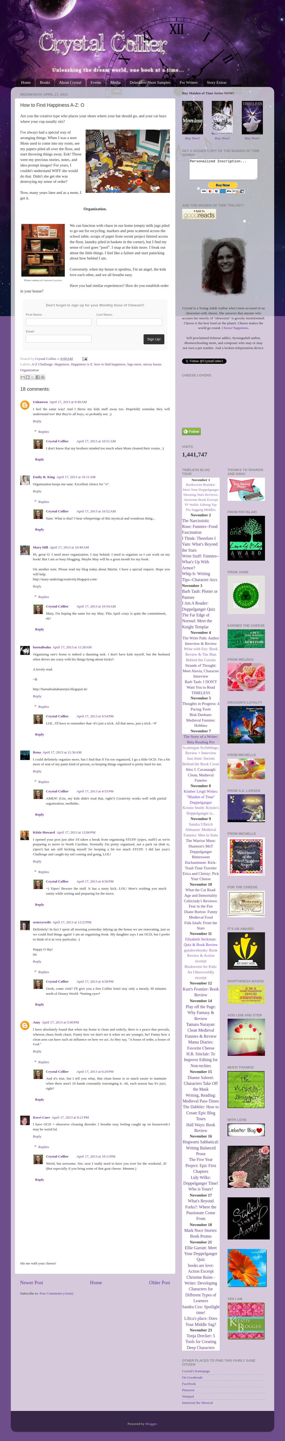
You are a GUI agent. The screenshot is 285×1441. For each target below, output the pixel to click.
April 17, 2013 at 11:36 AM (62, 752)
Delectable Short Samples (150, 82)
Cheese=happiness (235, 332)
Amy (36, 1022)
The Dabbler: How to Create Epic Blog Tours (201, 1117)
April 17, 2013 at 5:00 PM (60, 1022)
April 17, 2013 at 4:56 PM (95, 881)
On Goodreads (192, 1381)
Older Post (159, 1282)
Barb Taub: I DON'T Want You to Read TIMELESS (201, 691)
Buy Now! (192, 138)
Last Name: (104, 314)
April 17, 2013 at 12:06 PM (76, 832)
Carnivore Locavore (52, 280)
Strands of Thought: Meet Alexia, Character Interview (201, 675)
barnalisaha (42, 647)
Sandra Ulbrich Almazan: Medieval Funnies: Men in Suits (201, 833)
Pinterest (188, 1394)
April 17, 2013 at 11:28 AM (72, 647)
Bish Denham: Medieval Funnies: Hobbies (200, 724)
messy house (152, 364)
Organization (29, 370)
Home (26, 82)
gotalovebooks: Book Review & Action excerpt (201, 959)
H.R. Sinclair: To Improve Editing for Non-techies (201, 1064)
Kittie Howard (44, 832)
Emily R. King (44, 477)
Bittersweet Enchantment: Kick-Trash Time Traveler (201, 866)
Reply (37, 421)
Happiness (62, 364)
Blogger (151, 1428)
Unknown (40, 402)
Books (45, 82)
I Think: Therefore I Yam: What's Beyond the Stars (200, 548)
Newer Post (31, 1282)
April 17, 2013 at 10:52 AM (96, 511)
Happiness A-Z (81, 364)
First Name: (34, 314)
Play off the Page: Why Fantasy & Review (201, 1016)
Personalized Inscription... (223, 171)
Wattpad (188, 1400)
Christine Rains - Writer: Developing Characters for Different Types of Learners (200, 1293)
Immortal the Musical (197, 1407)
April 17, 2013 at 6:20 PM (95, 1072)
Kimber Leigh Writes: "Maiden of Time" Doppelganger (201, 800)
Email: (30, 331)
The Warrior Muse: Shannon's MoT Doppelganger (201, 850)
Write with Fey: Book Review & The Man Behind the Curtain (201, 658)
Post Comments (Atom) (56, 1293)
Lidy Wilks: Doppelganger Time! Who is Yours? (200, 1187)
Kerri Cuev (41, 1117)
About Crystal (70, 82)
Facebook (189, 1388)
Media (115, 82)
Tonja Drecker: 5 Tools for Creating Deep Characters (200, 1345)
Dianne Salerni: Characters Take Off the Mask (201, 1087)
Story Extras (217, 82)
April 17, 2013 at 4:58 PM (95, 981)
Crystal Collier (57, 441)
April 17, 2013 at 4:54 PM (95, 716)
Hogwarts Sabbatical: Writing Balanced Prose (201, 1152)
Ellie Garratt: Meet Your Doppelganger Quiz (200, 1257)
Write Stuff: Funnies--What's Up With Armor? (200, 566)
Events (96, 82)
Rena (37, 752)
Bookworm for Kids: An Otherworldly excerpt (200, 976)
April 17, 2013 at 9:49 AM (68, 402)
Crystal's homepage (196, 1375)
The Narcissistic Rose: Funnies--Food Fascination (200, 530)
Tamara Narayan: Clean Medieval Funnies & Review (201, 1034)
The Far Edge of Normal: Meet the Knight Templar (197, 625)
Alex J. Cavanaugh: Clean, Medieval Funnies (200, 779)
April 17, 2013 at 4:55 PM (95, 791)
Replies (43, 432)
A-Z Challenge (42, 364)
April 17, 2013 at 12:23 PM (71, 922)
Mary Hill (40, 547)
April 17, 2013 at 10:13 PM (95, 1156)
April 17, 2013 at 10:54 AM (96, 606)
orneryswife (42, 922)
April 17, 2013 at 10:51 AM (96, 441)
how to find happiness (110, 364)
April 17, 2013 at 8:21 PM (70, 1117)
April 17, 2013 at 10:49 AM (69, 547)
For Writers (189, 82)
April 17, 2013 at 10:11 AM (76, 477)
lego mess (134, 364)
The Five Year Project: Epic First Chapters (200, 1169)
